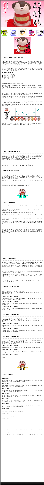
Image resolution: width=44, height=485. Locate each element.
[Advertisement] (22, 446)
